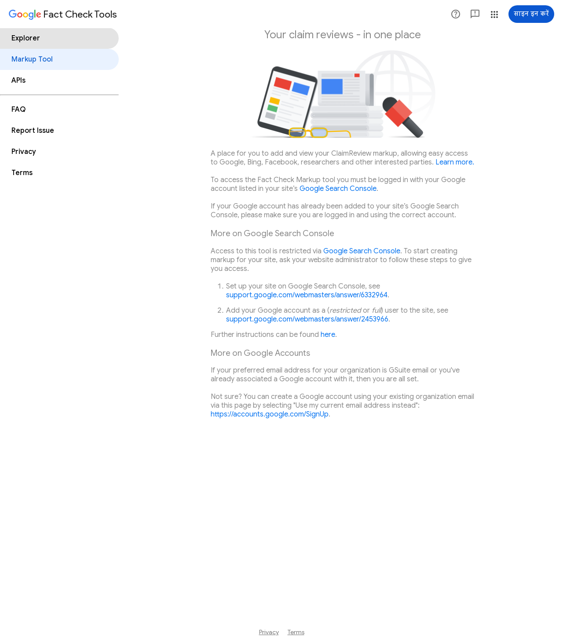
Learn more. (454, 162)
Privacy (269, 632)
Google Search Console (338, 188)
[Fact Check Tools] (63, 15)
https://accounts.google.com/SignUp (270, 414)
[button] (455, 14)
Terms (296, 632)
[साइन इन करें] (531, 14)
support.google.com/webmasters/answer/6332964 (307, 295)
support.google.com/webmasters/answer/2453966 (307, 319)
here (328, 334)
